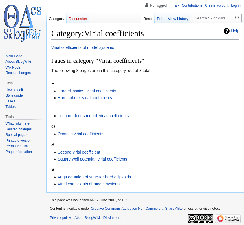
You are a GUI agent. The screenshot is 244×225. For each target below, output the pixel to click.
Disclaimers (112, 218)
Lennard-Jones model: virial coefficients (93, 115)
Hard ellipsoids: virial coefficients (87, 90)
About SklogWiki (87, 218)
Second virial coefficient (79, 152)
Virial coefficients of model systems (82, 47)
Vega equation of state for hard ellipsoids (94, 177)
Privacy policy (60, 218)
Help (235, 31)
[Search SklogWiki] (217, 18)
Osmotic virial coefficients (80, 134)
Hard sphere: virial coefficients (85, 97)
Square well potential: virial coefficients (92, 159)
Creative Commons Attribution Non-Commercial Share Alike (137, 208)
